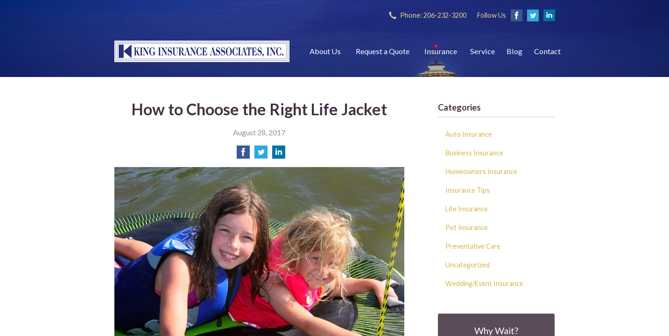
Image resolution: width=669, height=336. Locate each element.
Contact (547, 51)
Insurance (440, 51)
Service (482, 51)
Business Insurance (474, 153)
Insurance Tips (467, 190)
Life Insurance (466, 209)
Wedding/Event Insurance (484, 283)
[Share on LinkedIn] (278, 154)
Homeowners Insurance (481, 171)
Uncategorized (467, 265)
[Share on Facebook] (243, 154)
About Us (325, 51)
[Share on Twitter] (261, 154)
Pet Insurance (466, 227)
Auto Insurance (468, 134)
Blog (514, 51)
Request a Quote (382, 51)
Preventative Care (472, 246)
